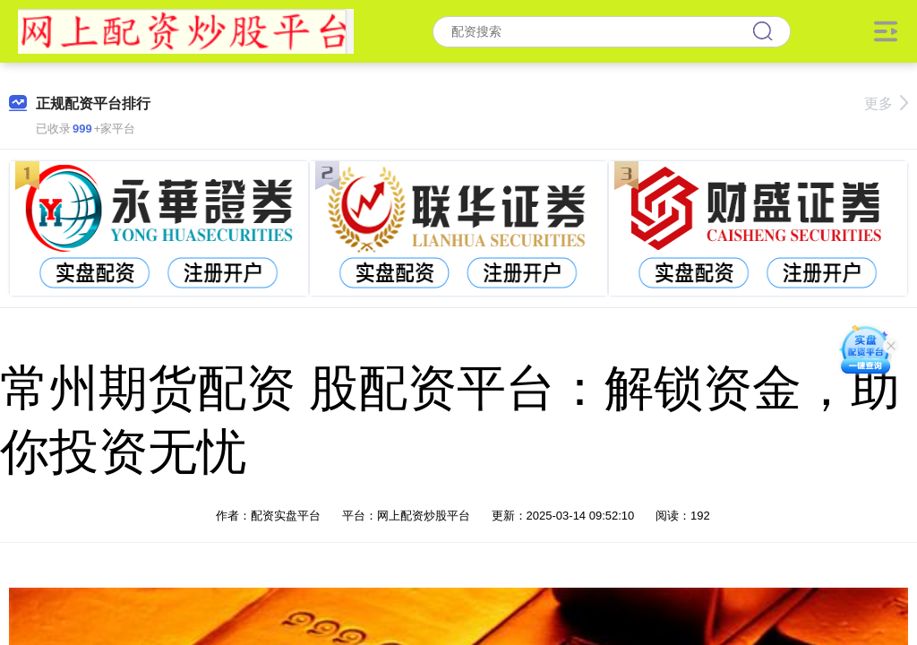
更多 (886, 103)
